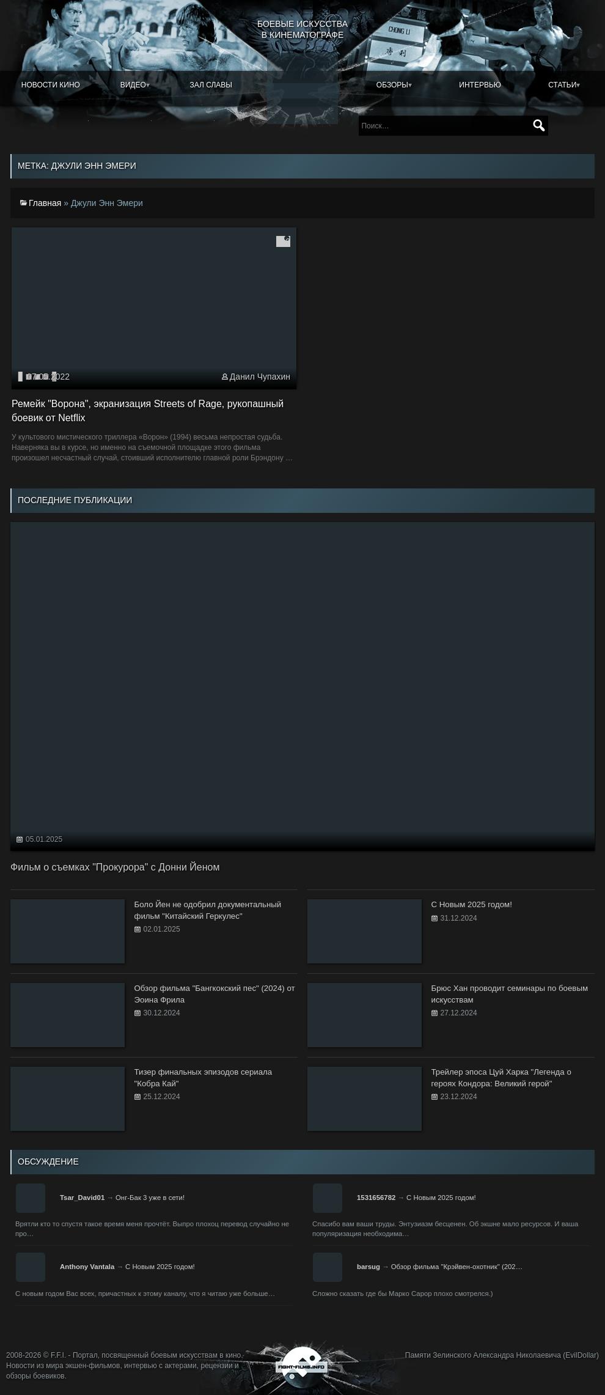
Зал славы (210, 85)
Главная (45, 203)
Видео (133, 85)
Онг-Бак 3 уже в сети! (150, 1197)
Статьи (562, 85)
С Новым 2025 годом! (441, 1197)
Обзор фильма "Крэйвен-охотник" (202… (456, 1266)
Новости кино (50, 85)
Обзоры (392, 85)
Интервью (480, 85)
